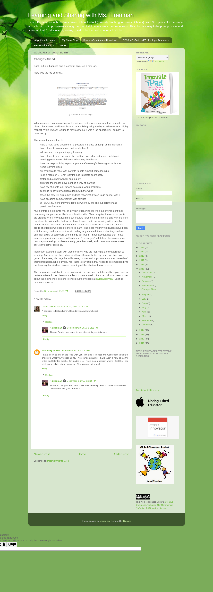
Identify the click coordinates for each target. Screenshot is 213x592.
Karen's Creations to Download (100, 40)
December (147, 272)
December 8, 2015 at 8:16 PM (81, 381)
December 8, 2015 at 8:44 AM (75, 350)
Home (63, 45)
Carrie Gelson (49, 306)
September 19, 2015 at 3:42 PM (72, 306)
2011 (142, 343)
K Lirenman (50, 291)
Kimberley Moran (51, 350)
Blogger (127, 521)
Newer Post (42, 454)
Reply (45, 315)
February (147, 320)
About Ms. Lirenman (45, 40)
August (146, 294)
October (146, 281)
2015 (142, 269)
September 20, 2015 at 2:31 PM (82, 328)
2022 (142, 247)
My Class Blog (70, 40)
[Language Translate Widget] (152, 57)
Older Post (121, 454)
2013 (142, 334)
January (146, 324)
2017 (142, 260)
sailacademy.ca (104, 279)
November (147, 277)
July (144, 299)
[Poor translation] (12, 544)
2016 (142, 264)
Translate (156, 61)
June (144, 303)
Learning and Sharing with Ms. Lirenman (81, 15)
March (145, 316)
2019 (142, 251)
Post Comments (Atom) (58, 461)
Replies (48, 322)
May (144, 307)
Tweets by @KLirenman (148, 390)
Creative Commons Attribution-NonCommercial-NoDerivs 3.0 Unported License (155, 505)
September (147, 285)
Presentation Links (44, 45)
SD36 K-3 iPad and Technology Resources (146, 40)
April (144, 312)
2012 (142, 339)
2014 (142, 330)
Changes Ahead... (150, 289)
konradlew (105, 521)
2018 (142, 256)
